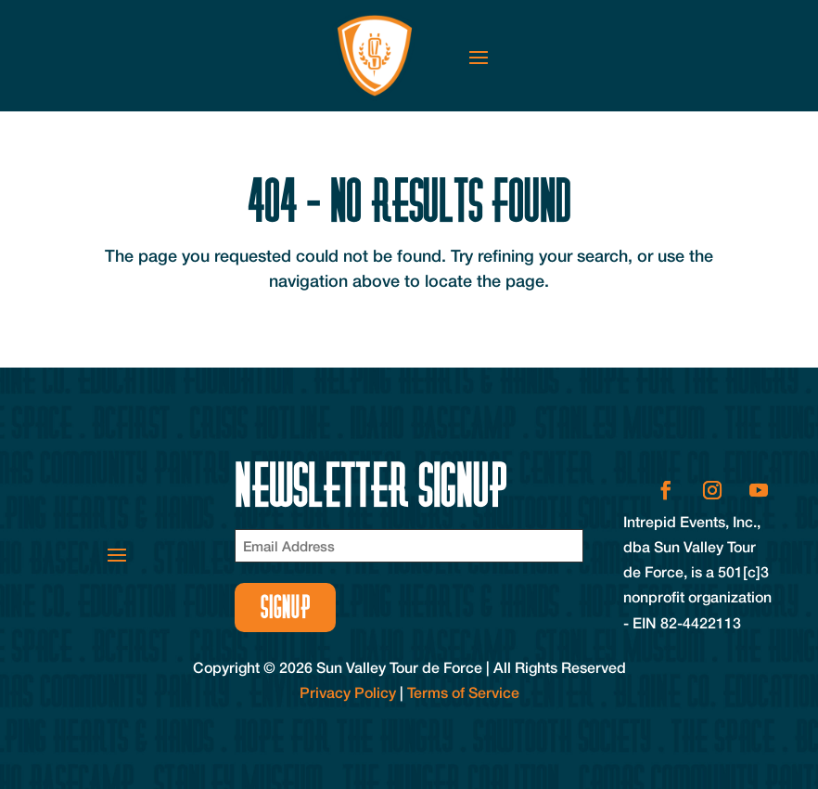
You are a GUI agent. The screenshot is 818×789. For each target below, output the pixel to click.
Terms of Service (463, 692)
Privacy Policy (348, 692)
